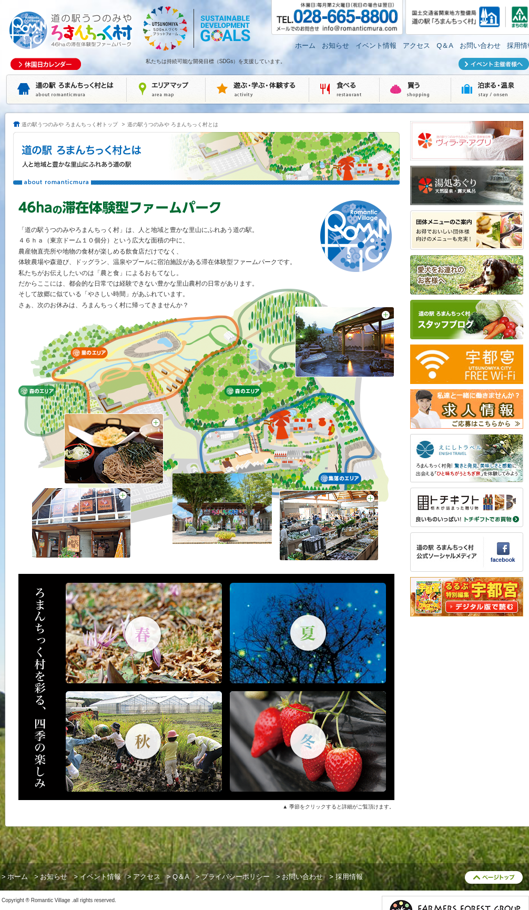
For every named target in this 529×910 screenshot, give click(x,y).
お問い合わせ (480, 45)
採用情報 (349, 877)
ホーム (305, 45)
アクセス (416, 45)
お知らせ (335, 45)
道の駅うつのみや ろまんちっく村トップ (70, 124)
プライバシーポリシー (235, 877)
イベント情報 (375, 45)
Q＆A (444, 45)
